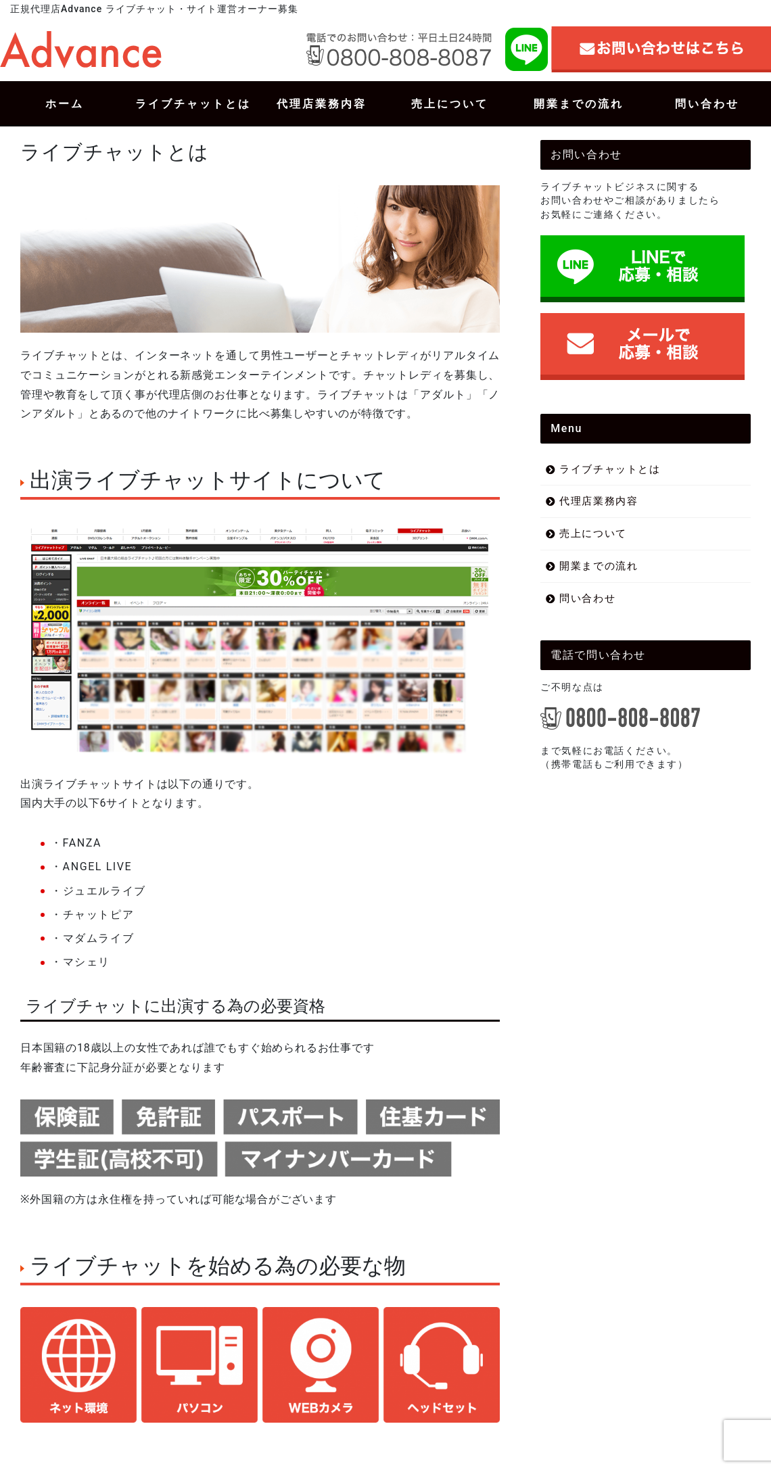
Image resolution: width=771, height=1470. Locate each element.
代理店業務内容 (598, 501)
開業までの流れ (598, 566)
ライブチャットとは (609, 469)
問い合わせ (587, 598)
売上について (593, 533)
